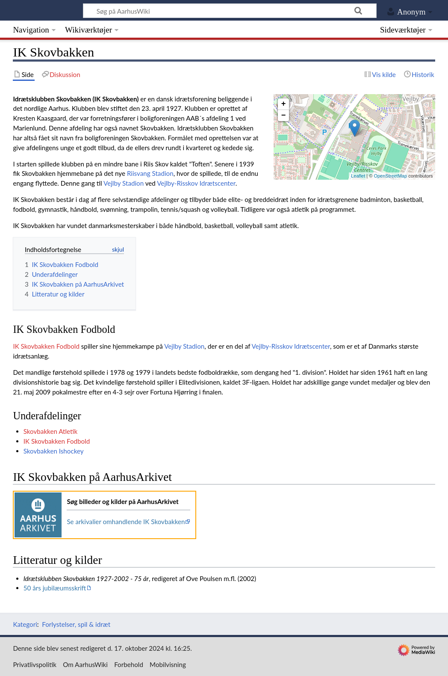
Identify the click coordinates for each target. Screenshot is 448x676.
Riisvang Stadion (150, 173)
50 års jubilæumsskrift (55, 588)
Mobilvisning (168, 664)
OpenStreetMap (390, 175)
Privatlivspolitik (34, 664)
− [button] (283, 115)
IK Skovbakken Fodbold (46, 346)
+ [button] (283, 104)
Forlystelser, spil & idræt (76, 624)
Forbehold (128, 664)
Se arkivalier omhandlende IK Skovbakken (126, 521)
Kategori (25, 624)
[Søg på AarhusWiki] (229, 11)
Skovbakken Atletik (50, 431)
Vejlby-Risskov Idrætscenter (196, 183)
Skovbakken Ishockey (54, 451)
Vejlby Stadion (123, 183)
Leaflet (358, 175)
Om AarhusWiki (85, 664)
